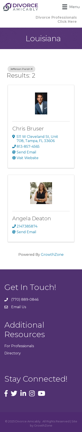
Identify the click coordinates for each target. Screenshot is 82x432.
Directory (12, 353)
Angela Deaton (31, 218)
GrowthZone (52, 254)
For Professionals (19, 346)
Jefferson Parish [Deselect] (21, 69)
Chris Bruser (28, 128)
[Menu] (71, 6)
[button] (56, 19)
